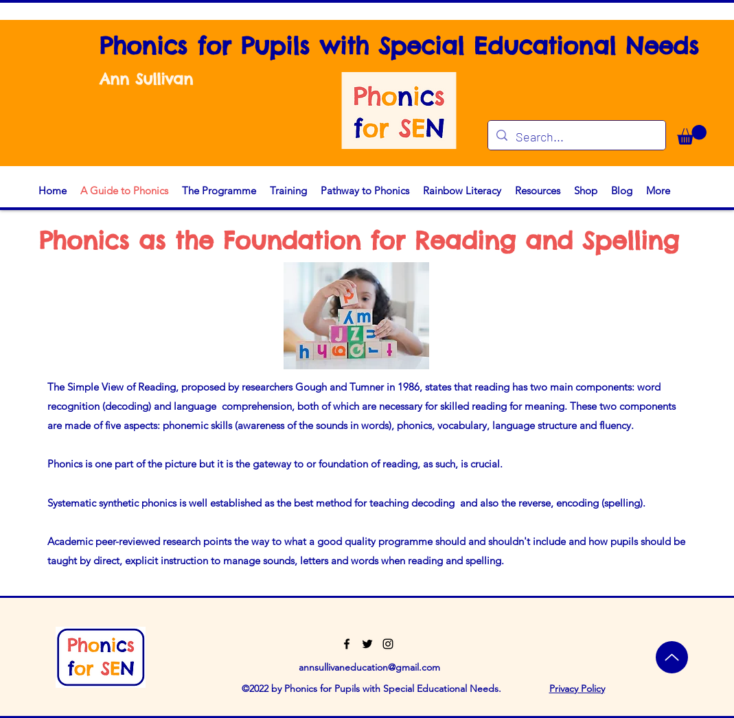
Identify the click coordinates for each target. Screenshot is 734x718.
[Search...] (576, 137)
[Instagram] (388, 644)
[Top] (672, 657)
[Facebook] (347, 644)
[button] (692, 135)
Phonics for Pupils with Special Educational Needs (399, 45)
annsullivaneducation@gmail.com (369, 667)
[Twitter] (367, 644)
